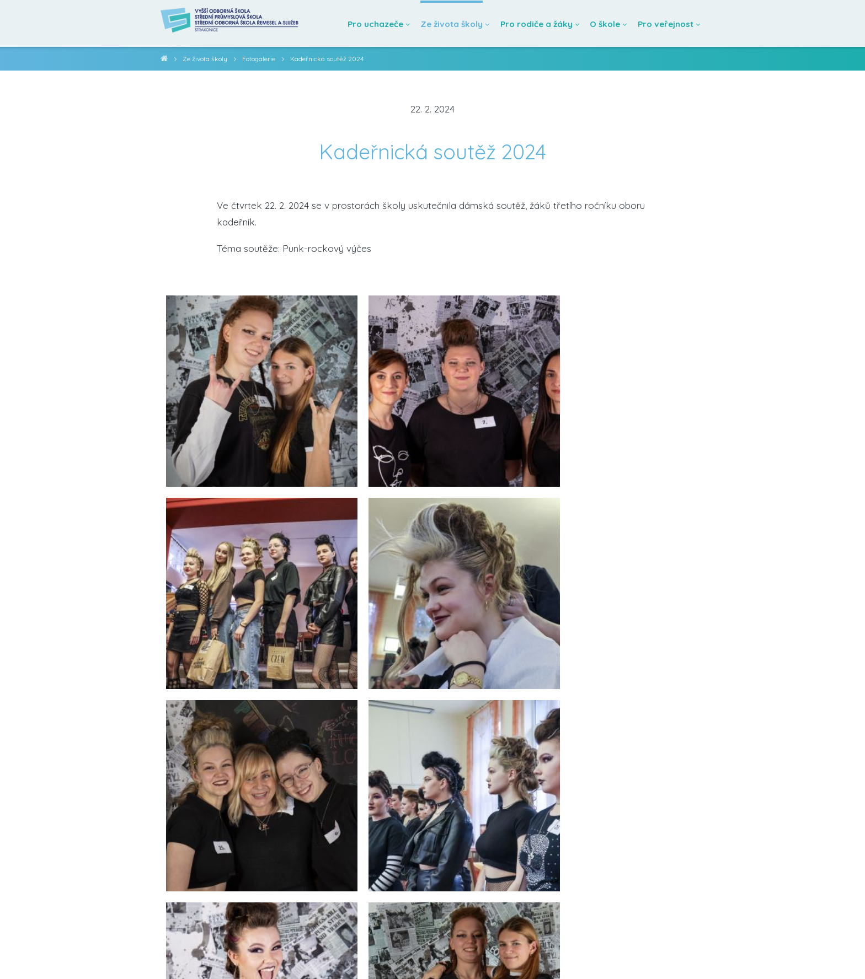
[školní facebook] (841, 956)
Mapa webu (325, 956)
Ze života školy (206, 59)
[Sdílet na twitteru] (433, 848)
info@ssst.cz (172, 956)
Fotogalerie (262, 59)
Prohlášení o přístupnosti (250, 956)
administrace (378, 956)
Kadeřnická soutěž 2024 (332, 59)
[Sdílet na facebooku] (401, 848)
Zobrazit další (432, 736)
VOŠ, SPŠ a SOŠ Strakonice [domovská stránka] (164, 60)
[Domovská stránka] (236, 23)
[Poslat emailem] (464, 848)
